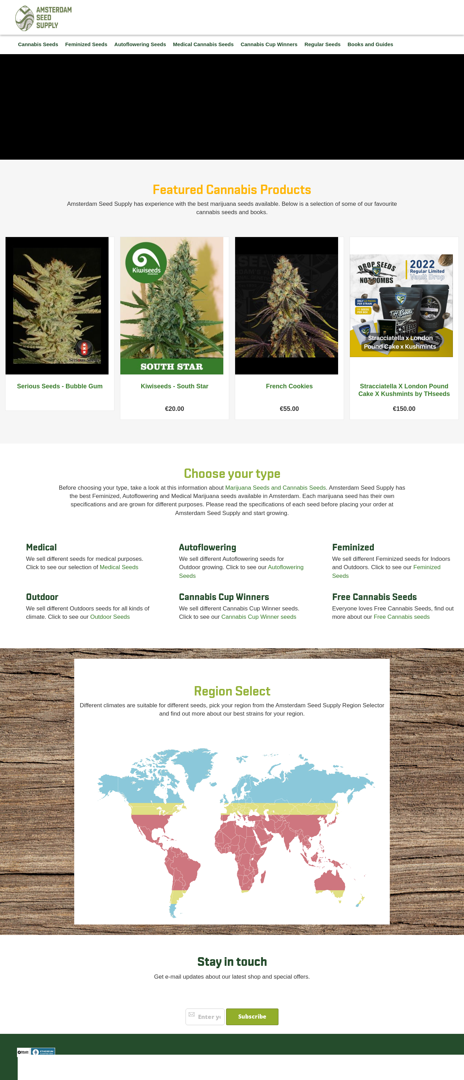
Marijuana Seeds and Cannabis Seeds (275, 487)
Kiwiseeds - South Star (174, 386)
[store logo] (43, 18)
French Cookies (289, 386)
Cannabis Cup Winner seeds (258, 617)
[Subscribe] (252, 1017)
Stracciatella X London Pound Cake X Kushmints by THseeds (404, 390)
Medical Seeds (119, 567)
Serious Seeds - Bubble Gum (60, 386)
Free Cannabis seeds (402, 617)
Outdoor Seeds (110, 617)
